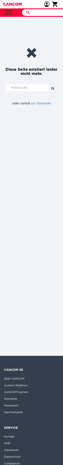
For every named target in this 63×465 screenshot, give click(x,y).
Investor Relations (16, 385)
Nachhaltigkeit (13, 412)
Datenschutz (12, 456)
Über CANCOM (14, 378)
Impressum (11, 450)
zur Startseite (41, 103)
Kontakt (9, 436)
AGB (7, 443)
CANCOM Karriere (16, 392)
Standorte (10, 398)
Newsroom (11, 405)
